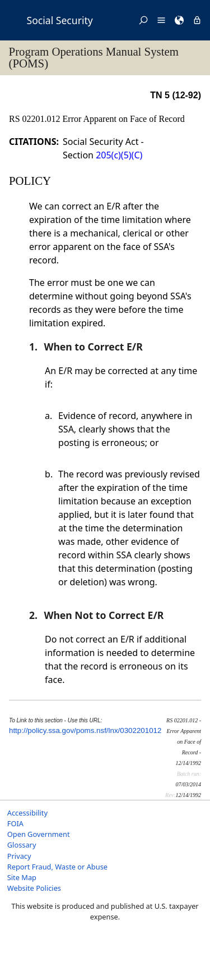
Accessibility (27, 813)
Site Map (21, 877)
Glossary (21, 845)
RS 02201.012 (36, 119)
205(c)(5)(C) (119, 155)
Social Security (60, 20)
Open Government (38, 834)
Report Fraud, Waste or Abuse (57, 867)
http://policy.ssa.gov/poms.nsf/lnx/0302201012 (85, 730)
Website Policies (34, 888)
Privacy (19, 856)
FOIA (15, 823)
